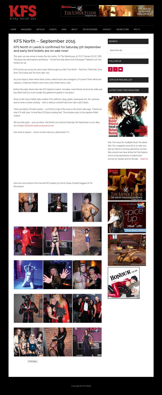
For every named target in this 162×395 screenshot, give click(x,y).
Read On (144, 159)
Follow (33, 361)
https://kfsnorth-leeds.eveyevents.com (36, 125)
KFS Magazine (33, 12)
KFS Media (86, 386)
